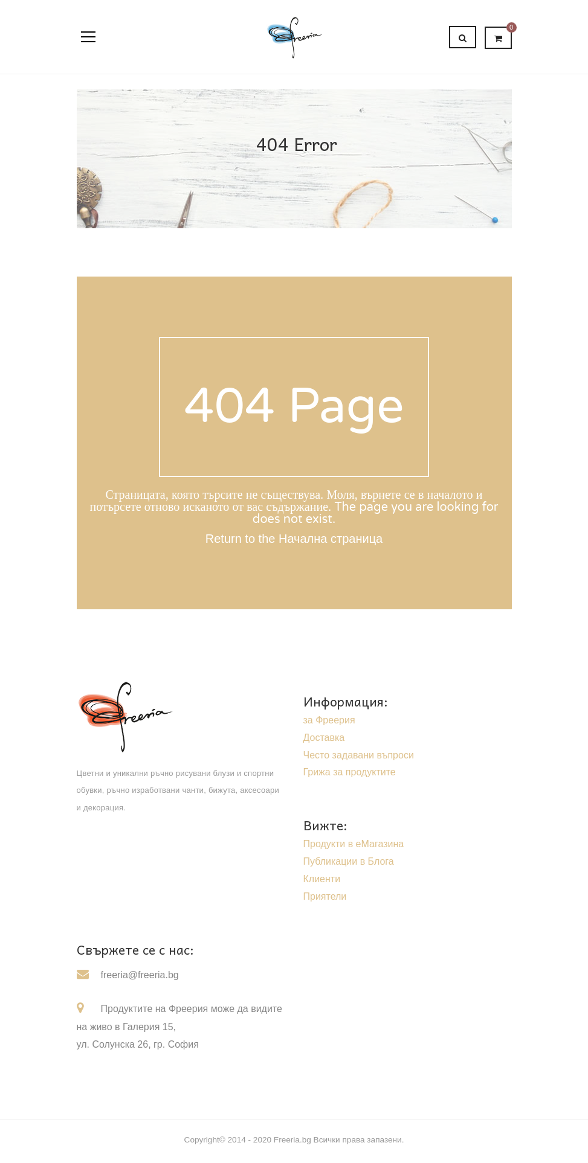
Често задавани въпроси (358, 755)
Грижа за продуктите (349, 772)
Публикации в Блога (348, 861)
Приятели (325, 896)
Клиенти (322, 879)
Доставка (324, 737)
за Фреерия (329, 720)
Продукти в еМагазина (353, 844)
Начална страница (331, 538)
